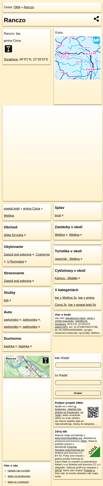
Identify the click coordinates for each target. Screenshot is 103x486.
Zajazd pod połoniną (17, 254)
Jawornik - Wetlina (67, 259)
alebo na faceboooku (19, 476)
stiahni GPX (61, 327)
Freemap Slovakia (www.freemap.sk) (69, 448)
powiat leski (12, 208)
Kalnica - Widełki (66, 278)
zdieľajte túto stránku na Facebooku (68, 411)
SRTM (58, 470)
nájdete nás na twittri (19, 470)
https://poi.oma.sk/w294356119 (85, 198)
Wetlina (9, 215)
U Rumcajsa (15, 261)
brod (58, 215)
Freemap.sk (57, 198)
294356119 (81, 321)
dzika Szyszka (13, 235)
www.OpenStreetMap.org (68, 438)
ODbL (84, 441)
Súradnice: (11, 59)
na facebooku (65, 408)
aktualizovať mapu (75, 318)
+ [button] (9, 112)
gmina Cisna (31, 208)
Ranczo (29, 7)
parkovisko (11, 319)
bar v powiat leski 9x (82, 304)
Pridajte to (89, 470)
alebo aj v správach (18, 481)
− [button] (9, 118)
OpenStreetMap (37, 198)
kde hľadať (62, 358)
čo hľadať (61, 375)
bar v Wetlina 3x (66, 297)
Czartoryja (43, 254)
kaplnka (9, 346)
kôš (6, 300)
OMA (17, 7)
